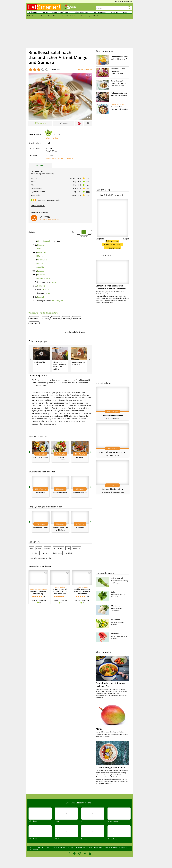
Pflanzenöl (41, 245)
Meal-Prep (80, 528)
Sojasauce (46, 289)
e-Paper (126, 239)
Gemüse (47, 548)
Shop (125, 12)
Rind (31, 548)
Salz (39, 248)
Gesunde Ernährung (61, 12)
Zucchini (40, 267)
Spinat (113, 592)
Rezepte (44, 12)
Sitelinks (47, 847)
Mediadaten (122, 847)
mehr (88, 178)
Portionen (84, 236)
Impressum (65, 847)
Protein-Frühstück (80, 492)
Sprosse (45, 318)
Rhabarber (115, 634)
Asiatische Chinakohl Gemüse (41, 558)
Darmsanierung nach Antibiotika (111, 767)
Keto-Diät (79, 457)
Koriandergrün (57, 301)
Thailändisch (57, 553)
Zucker (47, 293)
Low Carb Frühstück (40, 457)
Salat (68, 548)
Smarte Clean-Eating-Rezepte (112, 452)
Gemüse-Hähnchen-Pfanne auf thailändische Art (118, 71)
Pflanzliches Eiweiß (60, 492)
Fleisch (38, 548)
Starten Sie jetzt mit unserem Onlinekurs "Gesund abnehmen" (112, 275)
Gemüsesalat (58, 548)
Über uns (33, 847)
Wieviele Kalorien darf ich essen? (59, 158)
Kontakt (54, 847)
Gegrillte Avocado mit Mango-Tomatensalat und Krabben (82, 591)
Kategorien (34, 849)
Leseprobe (100, 239)
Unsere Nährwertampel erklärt (49, 200)
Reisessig (41, 286)
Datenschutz (75, 847)
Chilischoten (42, 260)
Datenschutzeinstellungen (89, 847)
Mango (40, 256)
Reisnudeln (42, 252)
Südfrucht (76, 548)
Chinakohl (41, 274)
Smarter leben (100, 12)
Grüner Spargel (117, 578)
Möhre (40, 263)
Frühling (33, 12)
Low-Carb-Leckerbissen (112, 415)
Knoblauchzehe (43, 278)
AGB (59, 847)
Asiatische (45, 553)
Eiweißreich (40, 492)
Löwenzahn (115, 620)
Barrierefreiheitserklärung (108, 847)
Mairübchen (115, 606)
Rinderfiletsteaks (44, 241)
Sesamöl (40, 297)
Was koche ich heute (40, 528)
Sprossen (41, 271)
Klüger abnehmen (81, 12)
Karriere (40, 847)
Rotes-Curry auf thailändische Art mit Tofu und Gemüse (119, 83)
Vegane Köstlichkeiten (112, 489)
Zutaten (32, 231)
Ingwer (54, 282)
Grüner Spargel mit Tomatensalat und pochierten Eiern (60, 591)
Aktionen (114, 12)
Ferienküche (34, 553)
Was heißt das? (52, 138)
